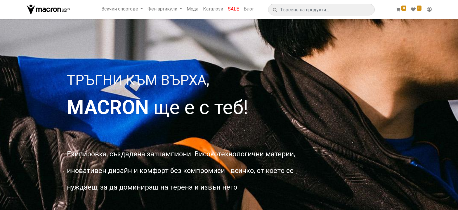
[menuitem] (192, 9)
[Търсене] (275, 10)
